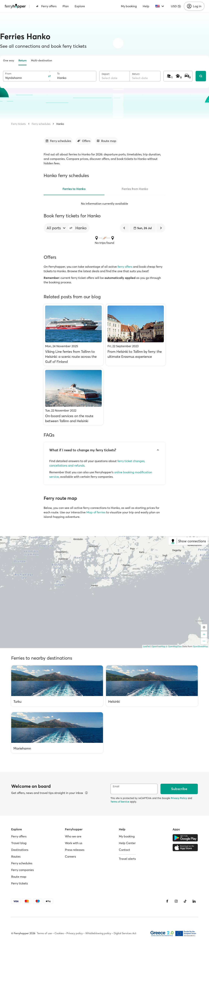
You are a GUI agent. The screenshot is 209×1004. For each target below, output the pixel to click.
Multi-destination (41, 60)
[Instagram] (176, 901)
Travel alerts (127, 859)
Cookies (59, 933)
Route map (18, 876)
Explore (80, 6)
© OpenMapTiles (174, 646)
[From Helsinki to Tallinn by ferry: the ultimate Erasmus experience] (136, 335)
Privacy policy (74, 933)
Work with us (73, 843)
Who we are (73, 836)
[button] (71, 228)
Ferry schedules (41, 124)
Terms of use (44, 933)
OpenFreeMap (158, 646)
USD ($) (176, 6)
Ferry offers (46, 6)
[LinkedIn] (194, 901)
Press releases (74, 850)
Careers (70, 856)
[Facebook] (167, 901)
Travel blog (18, 843)
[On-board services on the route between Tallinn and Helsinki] (73, 396)
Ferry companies (22, 870)
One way (8, 60)
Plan (66, 6)
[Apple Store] (185, 847)
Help (146, 6)
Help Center (127, 843)
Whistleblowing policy (98, 933)
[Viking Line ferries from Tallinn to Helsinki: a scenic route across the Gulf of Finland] (73, 335)
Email (116, 786)
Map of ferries (95, 512)
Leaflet (146, 646)
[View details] (86, 792)
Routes (16, 856)
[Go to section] (58, 141)
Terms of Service (119, 801)
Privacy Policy (179, 798)
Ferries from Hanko (135, 189)
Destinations (19, 850)
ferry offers (125, 266)
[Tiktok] (185, 901)
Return (22, 60)
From (8, 73)
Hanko (60, 124)
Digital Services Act (125, 933)
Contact (124, 850)
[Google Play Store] (185, 838)
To (58, 73)
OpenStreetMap (200, 646)
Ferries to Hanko (74, 189)
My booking (129, 6)
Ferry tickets (18, 124)
